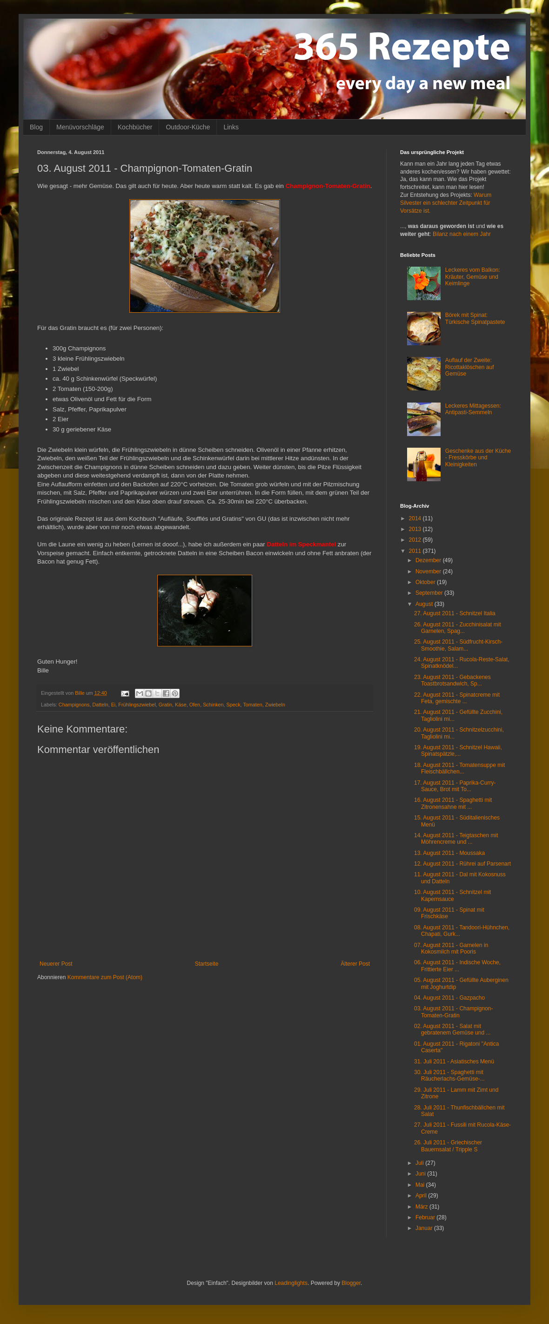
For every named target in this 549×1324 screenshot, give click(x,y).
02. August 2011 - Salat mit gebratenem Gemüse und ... (452, 1029)
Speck (234, 704)
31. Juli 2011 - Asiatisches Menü (454, 1061)
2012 (416, 540)
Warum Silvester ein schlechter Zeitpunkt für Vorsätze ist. (445, 203)
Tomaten (252, 704)
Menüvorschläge (80, 127)
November (429, 571)
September (429, 593)
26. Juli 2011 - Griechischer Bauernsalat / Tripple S (448, 1145)
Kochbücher (135, 127)
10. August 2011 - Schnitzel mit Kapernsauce (452, 895)
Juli (420, 1163)
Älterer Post (355, 964)
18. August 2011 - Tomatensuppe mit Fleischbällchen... (459, 768)
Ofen (194, 704)
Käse (181, 704)
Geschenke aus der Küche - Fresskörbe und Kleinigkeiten (478, 458)
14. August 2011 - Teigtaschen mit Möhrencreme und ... (456, 838)
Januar (424, 1228)
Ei (113, 704)
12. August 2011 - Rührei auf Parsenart (462, 863)
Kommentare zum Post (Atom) (104, 977)
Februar (425, 1217)
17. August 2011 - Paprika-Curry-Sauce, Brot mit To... (454, 786)
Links (231, 127)
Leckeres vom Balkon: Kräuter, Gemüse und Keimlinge (472, 277)
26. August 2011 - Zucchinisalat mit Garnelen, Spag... (457, 627)
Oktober (426, 582)
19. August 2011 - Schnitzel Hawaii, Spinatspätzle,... (458, 750)
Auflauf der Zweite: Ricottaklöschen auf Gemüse (469, 367)
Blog (36, 127)
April (421, 1195)
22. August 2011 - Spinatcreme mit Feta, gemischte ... (457, 698)
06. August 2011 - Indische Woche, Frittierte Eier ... (457, 965)
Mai (420, 1185)
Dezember (429, 560)
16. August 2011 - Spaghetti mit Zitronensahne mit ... (453, 803)
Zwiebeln (275, 704)
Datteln (100, 704)
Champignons (74, 704)
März (422, 1206)
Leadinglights (291, 1283)
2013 (416, 529)
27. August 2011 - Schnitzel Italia (454, 613)
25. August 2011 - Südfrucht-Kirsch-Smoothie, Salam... (458, 645)
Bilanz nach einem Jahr (462, 234)
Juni (421, 1173)
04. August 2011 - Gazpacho (449, 998)
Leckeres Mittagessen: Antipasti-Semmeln (473, 409)
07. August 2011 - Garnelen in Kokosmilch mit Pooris (451, 948)
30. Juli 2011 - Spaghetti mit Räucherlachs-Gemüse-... (449, 1075)
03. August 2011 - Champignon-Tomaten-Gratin (453, 1011)
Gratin (165, 704)
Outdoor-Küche (188, 127)
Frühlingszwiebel (136, 704)
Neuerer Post (56, 964)
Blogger (351, 1283)
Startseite (207, 964)
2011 (416, 551)
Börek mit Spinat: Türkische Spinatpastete (475, 318)
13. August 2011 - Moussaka (449, 853)
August (425, 604)
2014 (416, 518)
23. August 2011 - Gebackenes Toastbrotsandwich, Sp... (452, 680)
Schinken (213, 704)
